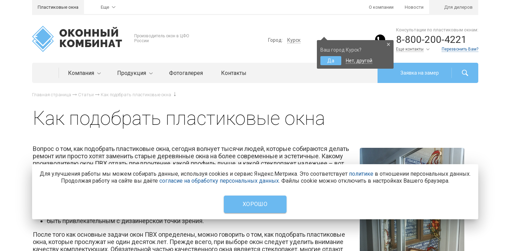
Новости (414, 7)
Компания (83, 73)
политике (361, 173)
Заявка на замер (420, 73)
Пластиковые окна (58, 7)
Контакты (233, 73)
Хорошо (255, 204)
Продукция (134, 73)
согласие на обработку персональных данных (219, 180)
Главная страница (51, 94)
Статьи (86, 94)
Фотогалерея (186, 73)
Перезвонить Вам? (460, 49)
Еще (105, 7)
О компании (381, 7)
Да (330, 60)
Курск (293, 40)
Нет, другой (359, 60)
